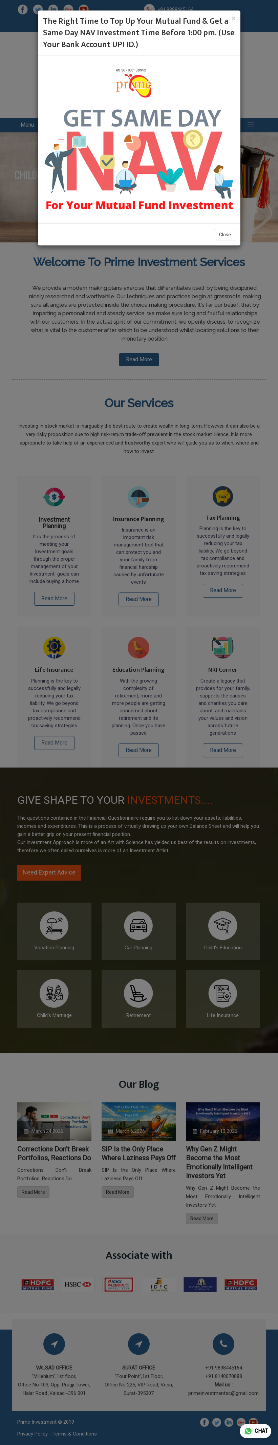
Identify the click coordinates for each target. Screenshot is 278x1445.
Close (225, 234)
